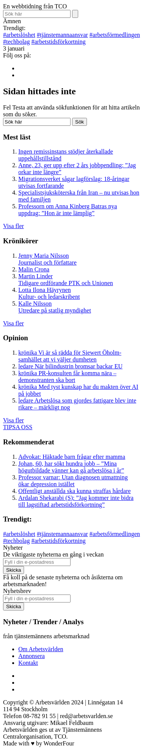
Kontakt (28, 663)
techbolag (16, 41)
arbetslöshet (19, 35)
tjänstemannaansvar (62, 35)
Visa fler (13, 226)
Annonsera (31, 656)
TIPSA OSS (17, 427)
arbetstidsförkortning (58, 41)
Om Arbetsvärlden (40, 649)
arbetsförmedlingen (115, 35)
